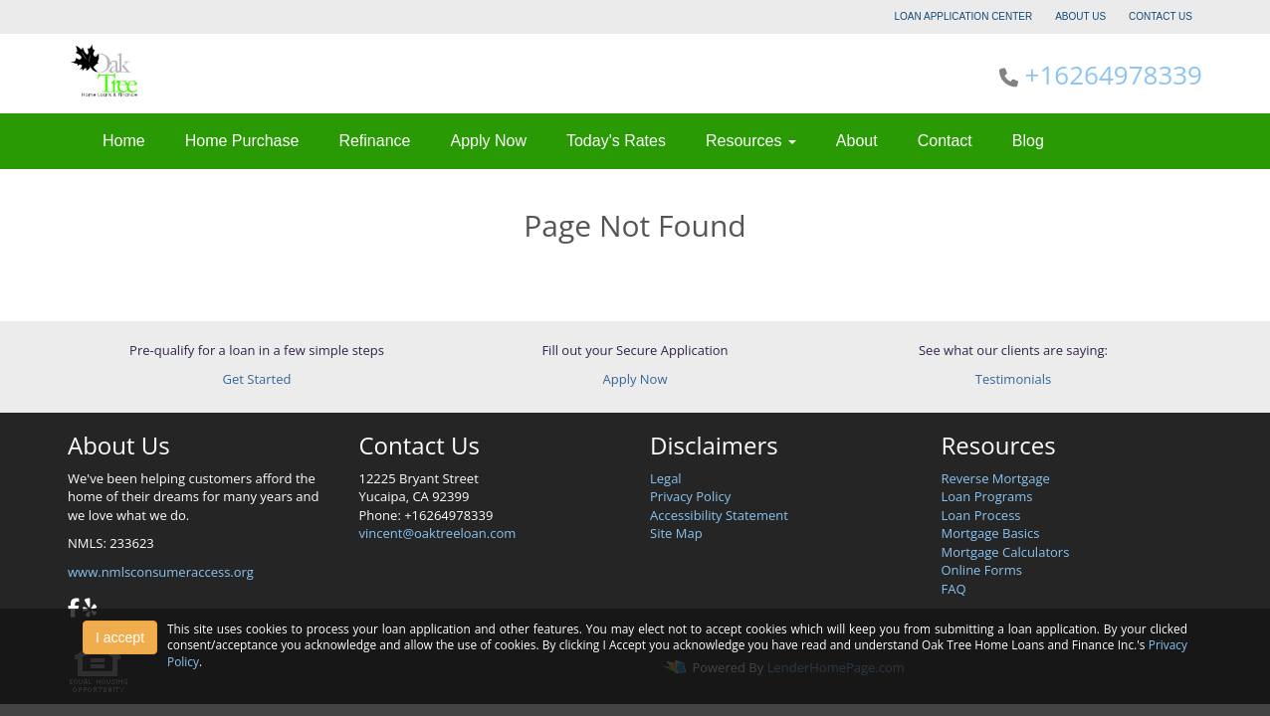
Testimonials (1013, 379)
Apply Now (488, 140)
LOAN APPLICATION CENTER (964, 16)
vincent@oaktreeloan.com (438, 533)
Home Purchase (242, 140)
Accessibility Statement (719, 515)
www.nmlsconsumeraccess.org (161, 572)
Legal (666, 478)
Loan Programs (987, 496)
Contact (945, 140)
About (857, 140)
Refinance (374, 140)
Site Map (676, 533)
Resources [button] (751, 140)
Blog (1028, 140)
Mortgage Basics (991, 533)
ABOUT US (1080, 16)
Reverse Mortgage (996, 478)
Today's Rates (616, 140)
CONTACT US (1160, 16)
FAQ (954, 589)
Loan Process (981, 515)
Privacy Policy (690, 496)
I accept (120, 637)
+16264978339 (1113, 74)
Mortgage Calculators (1006, 552)
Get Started (257, 379)
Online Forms (982, 570)
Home (124, 140)
